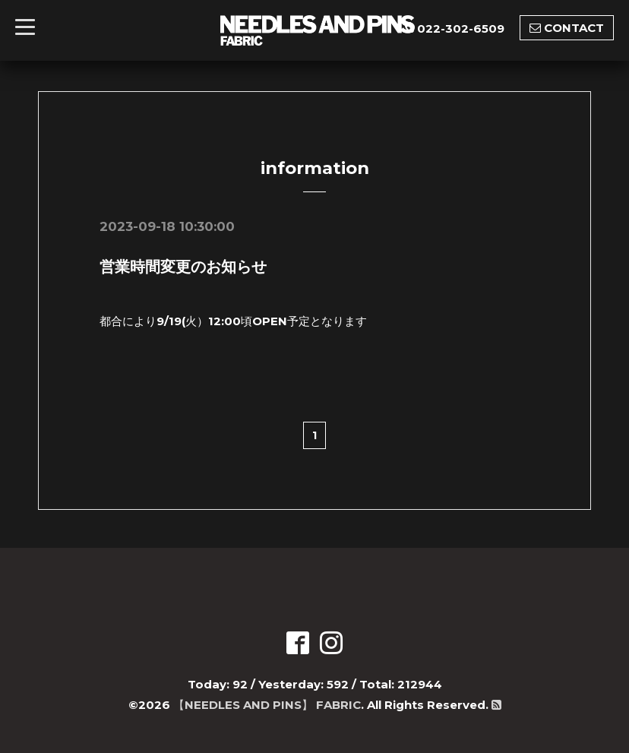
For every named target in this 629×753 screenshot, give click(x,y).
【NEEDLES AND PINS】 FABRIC (267, 705)
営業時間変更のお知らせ (183, 267)
